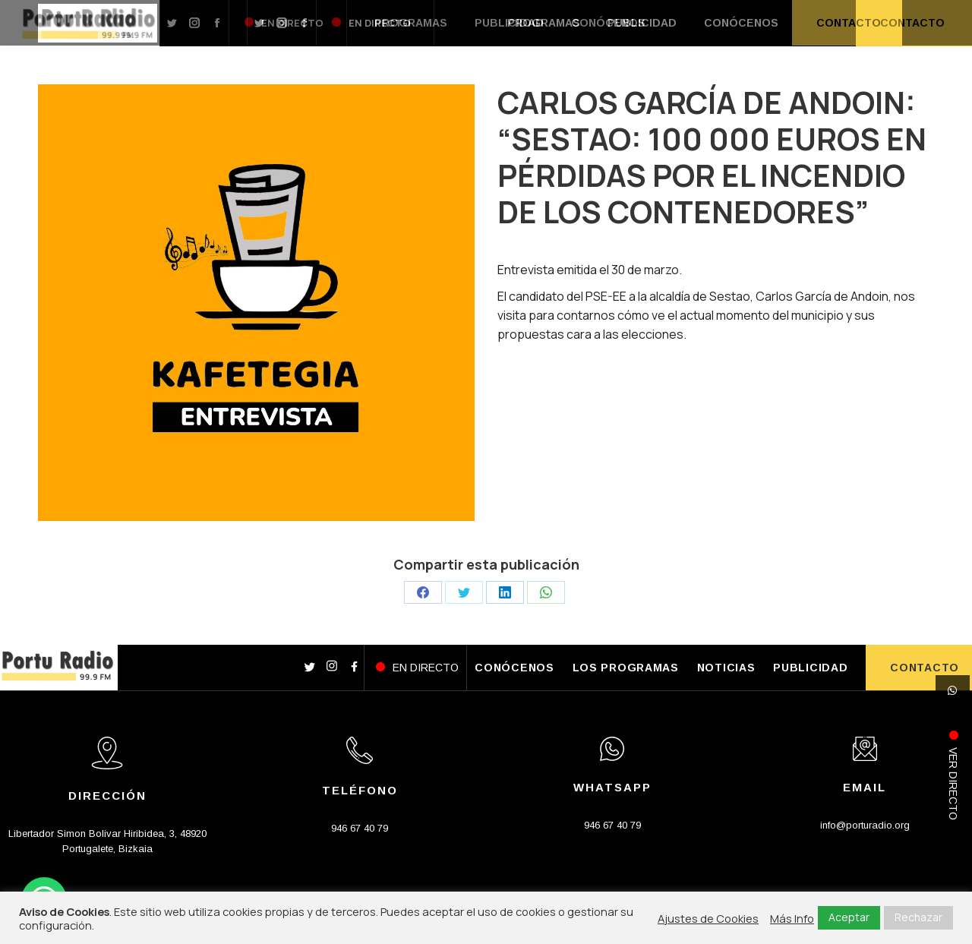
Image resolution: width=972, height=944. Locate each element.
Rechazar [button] (918, 917)
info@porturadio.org (865, 825)
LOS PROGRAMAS (626, 667)
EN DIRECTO (426, 667)
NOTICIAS (726, 667)
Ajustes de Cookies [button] (708, 918)
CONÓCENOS (514, 667)
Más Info (792, 918)
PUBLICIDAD (810, 667)
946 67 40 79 (359, 828)
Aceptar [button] (848, 917)
